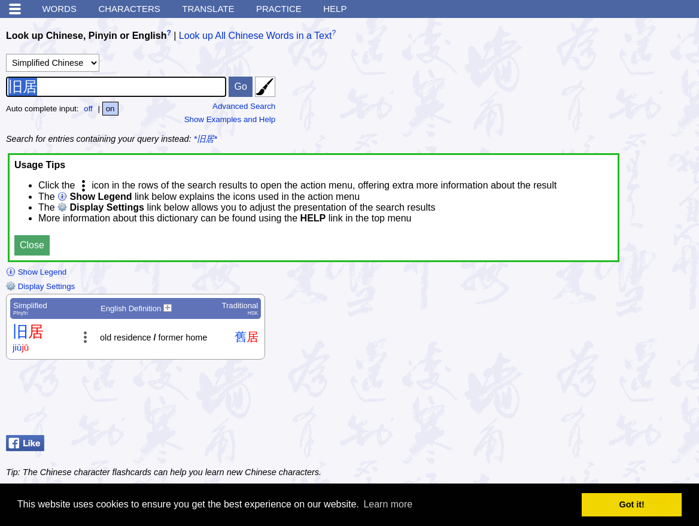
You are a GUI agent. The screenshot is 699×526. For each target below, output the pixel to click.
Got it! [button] (632, 504)
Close (32, 245)
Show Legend (36, 271)
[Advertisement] (597, 400)
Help (335, 9)
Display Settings (40, 286)
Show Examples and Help (230, 119)
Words (59, 9)
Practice (279, 9)
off (88, 108)
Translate (208, 9)
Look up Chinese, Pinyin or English (86, 36)
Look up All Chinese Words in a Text (255, 36)
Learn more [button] (387, 504)
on (110, 108)
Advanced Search (243, 106)
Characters (129, 9)
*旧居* (205, 139)
